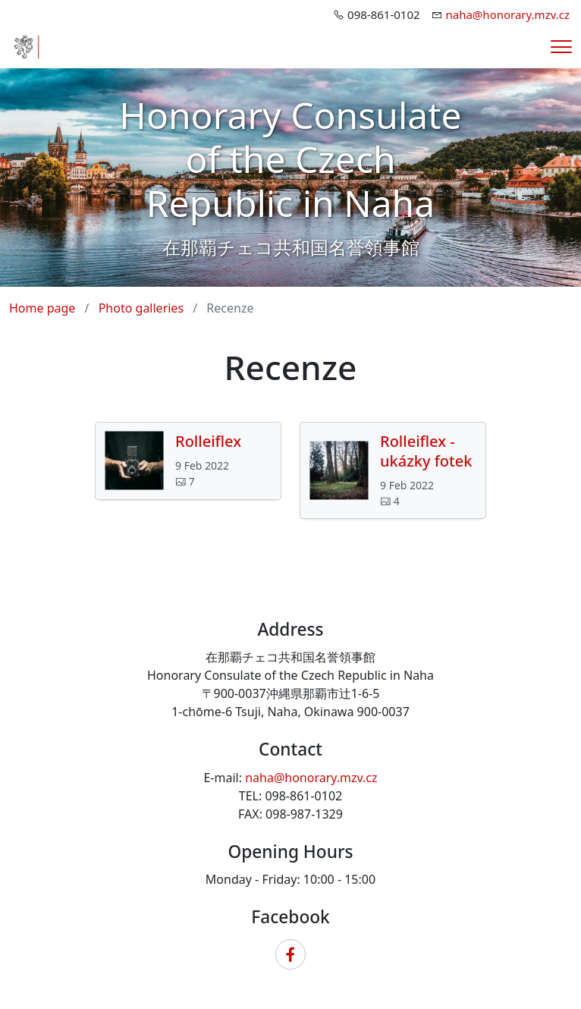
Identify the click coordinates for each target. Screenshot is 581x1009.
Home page (42, 308)
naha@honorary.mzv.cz (508, 14)
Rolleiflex (208, 441)
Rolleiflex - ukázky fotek (426, 451)
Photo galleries (141, 308)
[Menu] (561, 46)
